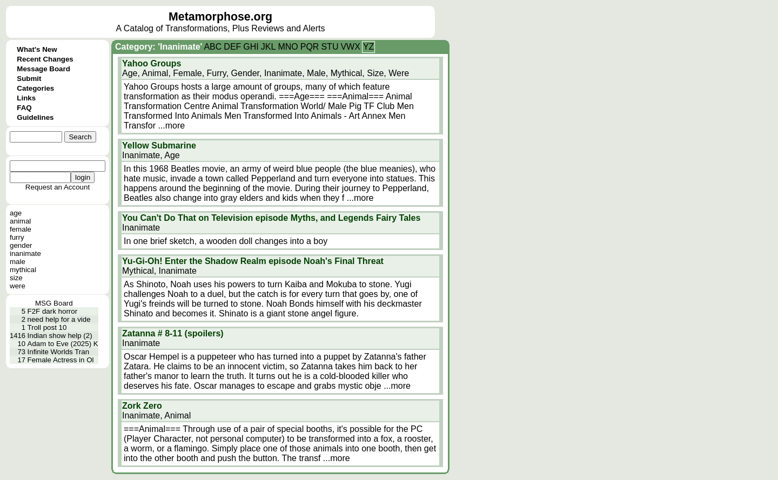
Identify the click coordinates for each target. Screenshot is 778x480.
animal (20, 221)
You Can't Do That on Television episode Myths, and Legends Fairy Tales (271, 217)
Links (26, 98)
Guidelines (35, 117)
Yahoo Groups (151, 63)
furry (17, 237)
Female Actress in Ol (61, 360)
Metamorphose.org (220, 16)
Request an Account (57, 187)
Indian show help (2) (60, 336)
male (17, 262)
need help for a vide (59, 319)
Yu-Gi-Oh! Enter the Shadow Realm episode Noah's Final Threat (253, 261)
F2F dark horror (53, 311)
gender (21, 245)
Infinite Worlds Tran (59, 352)
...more (171, 125)
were (17, 286)
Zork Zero (142, 405)
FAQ (24, 108)
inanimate (25, 253)
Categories (35, 88)
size (16, 278)
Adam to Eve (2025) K (63, 344)
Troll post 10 (47, 327)
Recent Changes (45, 59)
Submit (29, 79)
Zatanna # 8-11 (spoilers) (173, 333)
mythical (23, 270)
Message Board (43, 69)
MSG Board (54, 303)
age (16, 213)
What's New (37, 49)
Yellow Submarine (159, 145)
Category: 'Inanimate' (158, 46)
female (20, 229)
